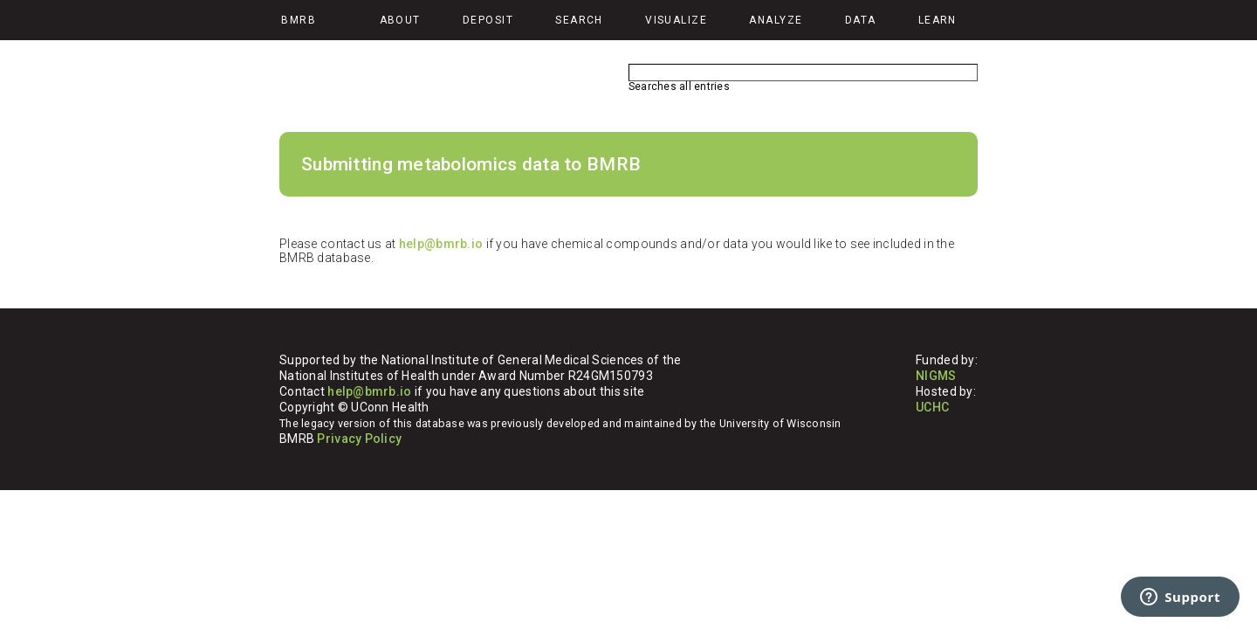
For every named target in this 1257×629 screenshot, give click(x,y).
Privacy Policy (359, 439)
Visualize (676, 20)
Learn (937, 20)
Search (579, 20)
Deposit (488, 20)
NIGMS (936, 376)
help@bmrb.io (441, 244)
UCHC (932, 407)
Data (860, 20)
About (400, 20)
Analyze (775, 20)
